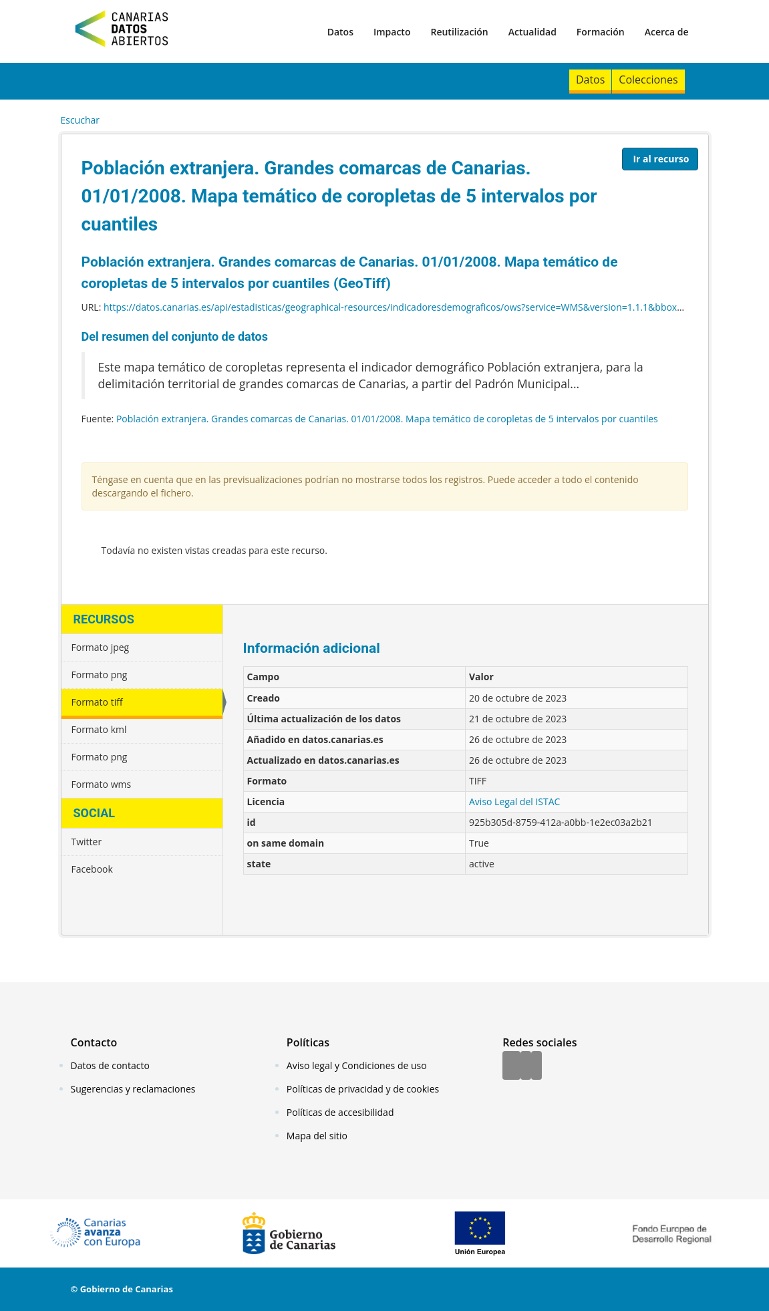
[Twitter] (525, 1066)
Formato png (99, 674)
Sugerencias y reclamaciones (133, 1088)
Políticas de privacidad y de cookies (363, 1088)
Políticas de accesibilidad (340, 1112)
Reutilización (459, 31)
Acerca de (667, 31)
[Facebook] (511, 1066)
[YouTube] (536, 1066)
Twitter (86, 841)
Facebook (92, 869)
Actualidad (532, 31)
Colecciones (648, 79)
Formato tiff (97, 702)
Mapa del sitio (317, 1135)
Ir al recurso (661, 158)
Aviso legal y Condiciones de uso (357, 1065)
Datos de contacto (110, 1065)
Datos (340, 31)
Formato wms (101, 784)
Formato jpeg (100, 647)
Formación (601, 31)
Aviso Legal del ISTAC (514, 801)
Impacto (392, 31)
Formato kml (99, 729)
